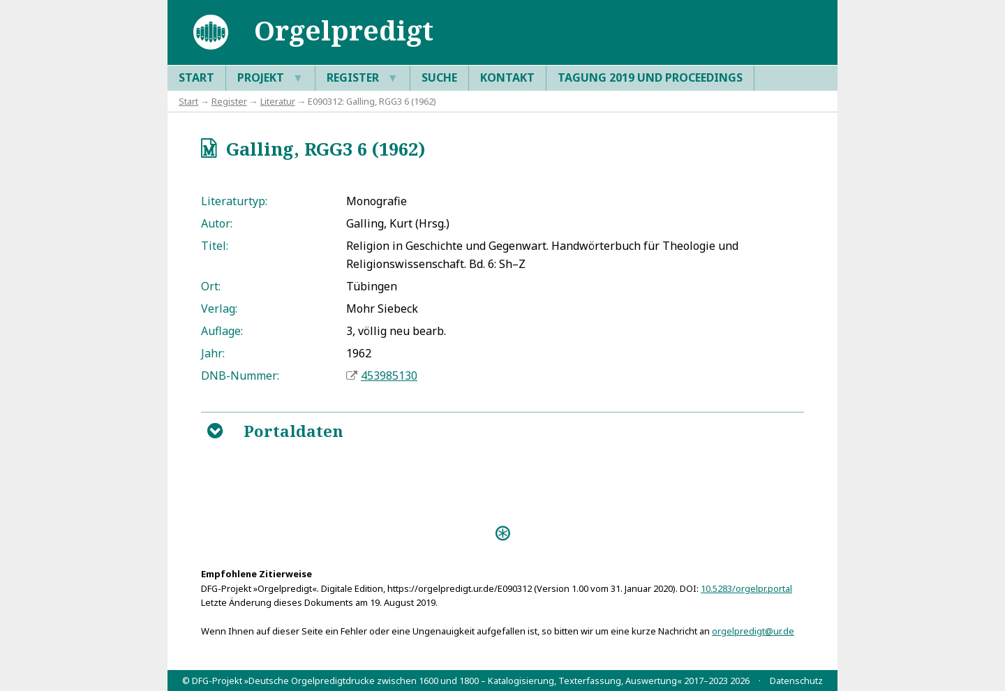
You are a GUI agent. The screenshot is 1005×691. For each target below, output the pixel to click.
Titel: (214, 245)
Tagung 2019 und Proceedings (650, 77)
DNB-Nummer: (240, 375)
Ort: (211, 286)
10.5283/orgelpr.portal (746, 588)
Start (196, 77)
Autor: (216, 223)
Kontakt (507, 77)
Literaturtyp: (234, 201)
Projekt (270, 78)
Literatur (277, 101)
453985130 (389, 375)
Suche (439, 77)
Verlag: (219, 308)
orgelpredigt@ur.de (753, 631)
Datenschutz (796, 680)
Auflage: (222, 331)
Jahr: (213, 353)
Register (363, 78)
